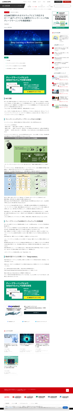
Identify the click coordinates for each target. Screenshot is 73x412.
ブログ (44, 1)
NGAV (9, 350)
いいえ (59, 407)
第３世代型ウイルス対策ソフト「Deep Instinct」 (15, 68)
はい (65, 407)
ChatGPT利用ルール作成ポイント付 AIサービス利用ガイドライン (64, 90)
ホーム (5, 9)
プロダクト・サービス (27, 1)
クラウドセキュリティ (41, 6)
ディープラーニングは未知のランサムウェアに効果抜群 (16, 65)
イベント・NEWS (50, 6)
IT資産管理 (29, 6)
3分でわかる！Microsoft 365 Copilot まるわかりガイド (64, 77)
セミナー (39, 1)
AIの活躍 (8, 60)
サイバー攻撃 (34, 6)
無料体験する (36, 312)
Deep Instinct (6, 24)
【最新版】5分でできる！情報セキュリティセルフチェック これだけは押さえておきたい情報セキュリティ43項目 (64, 38)
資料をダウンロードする (63, 79)
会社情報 (48, 1)
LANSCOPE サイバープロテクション (26, 350)
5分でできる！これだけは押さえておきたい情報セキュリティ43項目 (63, 84)
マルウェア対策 (8, 373)
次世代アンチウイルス (9, 351)
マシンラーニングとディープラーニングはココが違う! (16, 63)
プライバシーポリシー (9, 407)
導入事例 (34, 1)
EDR (6, 350)
